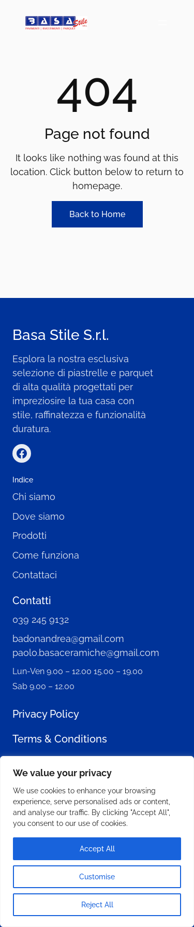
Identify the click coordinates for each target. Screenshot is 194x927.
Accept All (97, 849)
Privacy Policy (45, 714)
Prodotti (29, 535)
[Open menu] (162, 23)
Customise (97, 877)
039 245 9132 (40, 619)
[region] (97, 841)
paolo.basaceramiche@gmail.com (85, 652)
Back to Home (97, 214)
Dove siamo (38, 516)
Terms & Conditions (59, 739)
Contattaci (34, 574)
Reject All (97, 905)
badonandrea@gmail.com (68, 638)
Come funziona (45, 555)
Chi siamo (33, 496)
